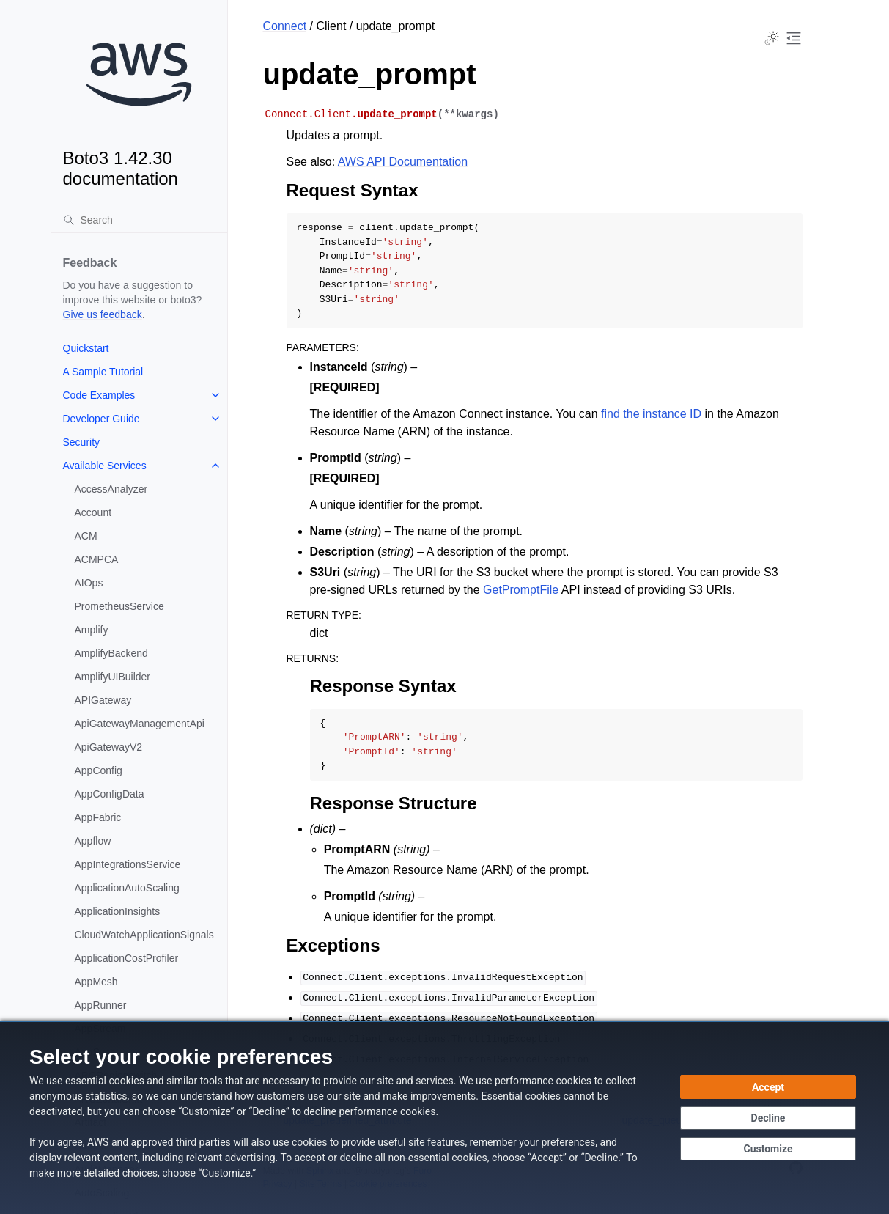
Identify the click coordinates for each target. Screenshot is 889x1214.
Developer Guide (101, 418)
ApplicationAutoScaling (127, 888)
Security (81, 442)
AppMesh (96, 981)
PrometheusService (119, 606)
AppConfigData (109, 794)
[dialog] (444, 1117)
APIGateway (103, 700)
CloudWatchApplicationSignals (144, 935)
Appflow (93, 841)
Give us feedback (102, 314)
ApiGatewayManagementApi (139, 723)
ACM (86, 536)
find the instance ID (651, 414)
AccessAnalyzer (111, 489)
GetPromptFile (520, 590)
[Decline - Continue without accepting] (768, 1118)
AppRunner (101, 1005)
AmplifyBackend (111, 653)
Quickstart (86, 348)
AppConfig (98, 770)
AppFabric (98, 817)
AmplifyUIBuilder (112, 677)
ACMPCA (97, 559)
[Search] (139, 220)
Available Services (105, 465)
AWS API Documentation (403, 161)
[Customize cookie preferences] (768, 1148)
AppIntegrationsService (128, 864)
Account (93, 512)
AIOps (89, 583)
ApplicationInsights (118, 911)
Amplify (91, 630)
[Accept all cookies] (768, 1087)
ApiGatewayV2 (109, 747)
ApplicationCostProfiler (127, 958)
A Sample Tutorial (103, 372)
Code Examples (99, 395)
